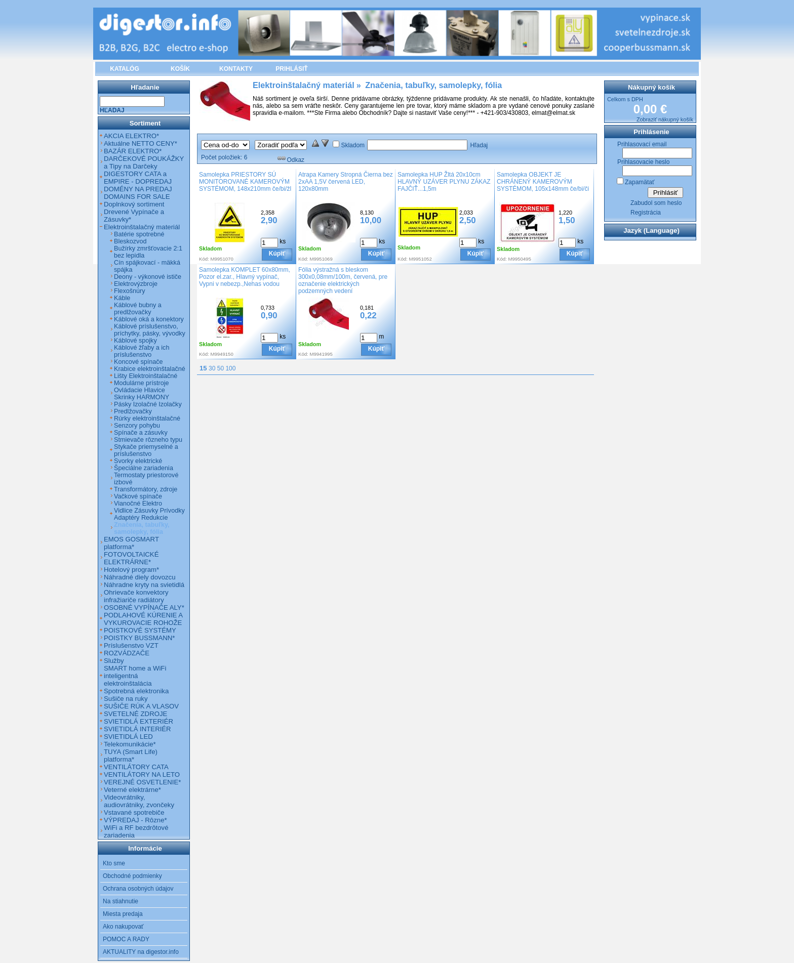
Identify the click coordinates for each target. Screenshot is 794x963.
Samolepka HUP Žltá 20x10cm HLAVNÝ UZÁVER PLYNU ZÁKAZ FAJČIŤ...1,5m (444, 181)
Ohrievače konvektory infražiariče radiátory (136, 596)
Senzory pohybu (137, 425)
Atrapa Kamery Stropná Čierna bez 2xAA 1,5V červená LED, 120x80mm (345, 181)
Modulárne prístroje (141, 383)
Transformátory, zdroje (145, 489)
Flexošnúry (129, 291)
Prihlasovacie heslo (643, 161)
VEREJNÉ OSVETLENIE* (142, 782)
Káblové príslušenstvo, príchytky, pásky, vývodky (149, 330)
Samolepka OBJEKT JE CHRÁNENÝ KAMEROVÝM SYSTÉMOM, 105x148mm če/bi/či (543, 181)
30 (212, 368)
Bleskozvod (130, 241)
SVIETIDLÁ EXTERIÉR (138, 721)
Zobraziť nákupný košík (665, 119)
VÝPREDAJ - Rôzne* (135, 820)
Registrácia (645, 212)
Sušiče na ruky (126, 698)
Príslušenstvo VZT (131, 645)
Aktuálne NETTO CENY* (140, 143)
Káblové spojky (135, 340)
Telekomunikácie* (130, 744)
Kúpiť (277, 253)
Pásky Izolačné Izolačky (148, 404)
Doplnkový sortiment (134, 204)
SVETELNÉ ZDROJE (135, 714)
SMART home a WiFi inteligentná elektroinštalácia (135, 675)
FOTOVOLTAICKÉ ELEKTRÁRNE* (131, 558)
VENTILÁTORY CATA (136, 767)
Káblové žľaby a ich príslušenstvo (141, 351)
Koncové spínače (138, 361)
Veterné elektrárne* (132, 789)
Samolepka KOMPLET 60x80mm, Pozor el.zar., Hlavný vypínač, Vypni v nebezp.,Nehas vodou (244, 276)
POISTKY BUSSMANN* (139, 638)
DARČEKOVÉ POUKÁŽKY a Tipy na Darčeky (144, 162)
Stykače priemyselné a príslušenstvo (146, 450)
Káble (122, 298)
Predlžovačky (133, 411)
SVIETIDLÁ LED (128, 736)
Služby (114, 660)
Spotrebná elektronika (136, 691)
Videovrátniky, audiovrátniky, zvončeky (139, 801)
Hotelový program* (131, 569)
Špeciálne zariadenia (143, 468)
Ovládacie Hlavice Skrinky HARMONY (141, 394)
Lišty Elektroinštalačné (145, 376)
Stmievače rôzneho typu (148, 439)
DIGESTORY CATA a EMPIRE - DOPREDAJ (138, 177)
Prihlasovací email (641, 144)
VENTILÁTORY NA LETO (142, 774)
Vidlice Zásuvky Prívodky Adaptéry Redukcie (149, 514)
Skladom (353, 145)
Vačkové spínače (138, 496)
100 (230, 368)
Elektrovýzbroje (135, 283)
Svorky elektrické (138, 461)
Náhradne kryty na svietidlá (144, 585)
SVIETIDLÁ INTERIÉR (137, 729)
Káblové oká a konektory (149, 319)
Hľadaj (479, 145)
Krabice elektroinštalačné (149, 368)
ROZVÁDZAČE (126, 653)
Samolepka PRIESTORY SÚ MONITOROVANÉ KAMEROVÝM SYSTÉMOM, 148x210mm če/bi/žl (245, 181)
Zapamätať (640, 182)
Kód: (204, 259)
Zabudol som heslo (656, 202)
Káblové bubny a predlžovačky (138, 309)
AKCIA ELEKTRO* (131, 136)
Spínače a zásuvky (141, 432)
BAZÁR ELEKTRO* (133, 151)
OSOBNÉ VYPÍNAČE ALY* (144, 607)
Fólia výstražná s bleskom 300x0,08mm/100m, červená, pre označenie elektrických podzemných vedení (342, 280)
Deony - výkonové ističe (147, 276)
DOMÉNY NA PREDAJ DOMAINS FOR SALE (138, 192)
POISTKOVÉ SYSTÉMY (140, 630)
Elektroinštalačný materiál (142, 227)
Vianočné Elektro (138, 503)
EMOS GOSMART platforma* (131, 543)
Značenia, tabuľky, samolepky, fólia (142, 528)
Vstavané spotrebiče (134, 812)
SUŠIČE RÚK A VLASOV (141, 706)
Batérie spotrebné (139, 234)
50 (220, 368)
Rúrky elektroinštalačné (147, 418)
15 (203, 368)
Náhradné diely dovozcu (140, 577)
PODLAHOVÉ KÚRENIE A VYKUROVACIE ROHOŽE (143, 618)
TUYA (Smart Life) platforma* (130, 755)
